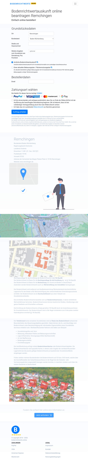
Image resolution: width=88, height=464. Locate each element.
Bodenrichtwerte (20, 4)
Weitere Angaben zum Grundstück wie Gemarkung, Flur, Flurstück (18, 54)
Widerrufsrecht (38, 107)
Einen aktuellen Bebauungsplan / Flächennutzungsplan (32, 67)
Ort (12, 33)
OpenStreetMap (78, 236)
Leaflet (71, 236)
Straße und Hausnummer (16, 45)
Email (13, 81)
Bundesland (15, 39)
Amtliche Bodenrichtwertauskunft (25, 62)
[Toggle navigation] (75, 4)
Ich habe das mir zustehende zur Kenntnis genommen (37, 107)
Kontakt (48, 449)
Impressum (49, 445)
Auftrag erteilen (19, 112)
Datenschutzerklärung (52, 453)
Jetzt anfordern (44, 420)
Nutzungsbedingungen (52, 457)
